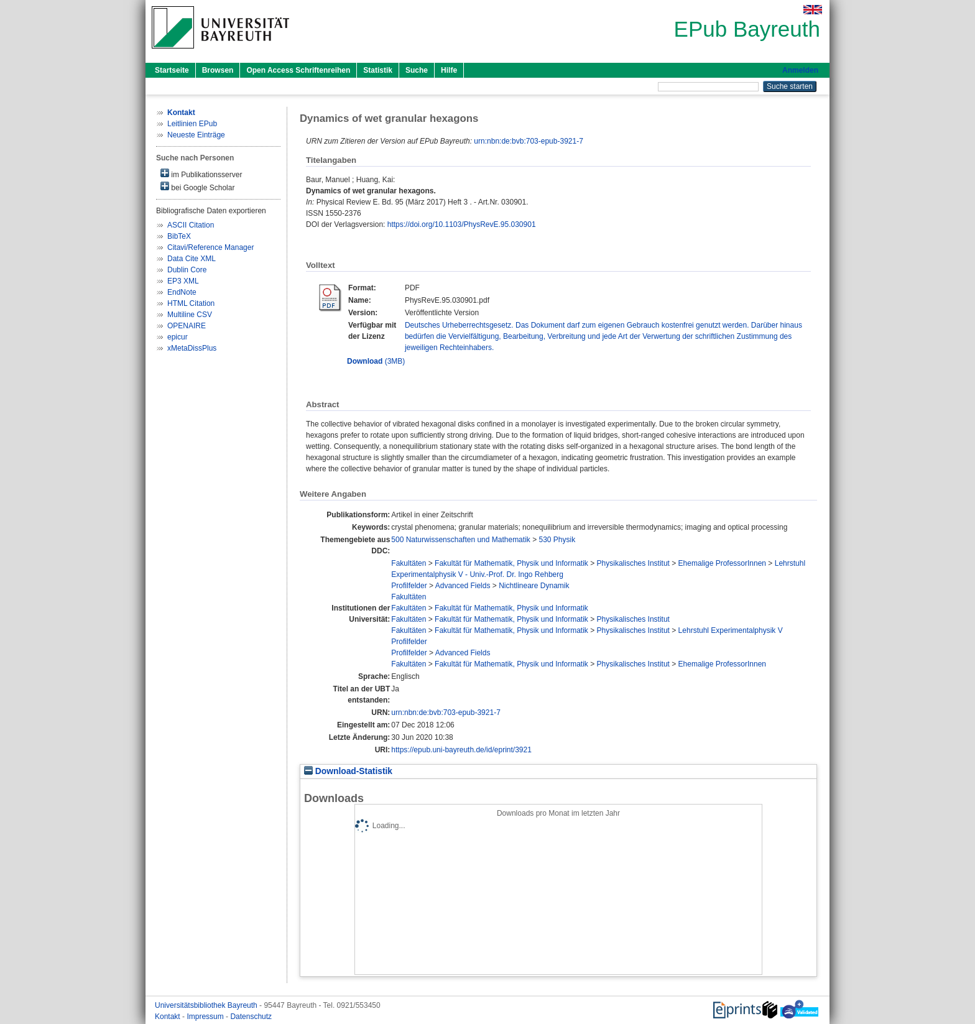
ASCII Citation (190, 225)
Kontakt (168, 1016)
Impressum (206, 1016)
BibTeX (179, 236)
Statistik (377, 70)
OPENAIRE (186, 325)
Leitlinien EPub (192, 123)
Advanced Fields (463, 585)
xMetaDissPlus (191, 348)
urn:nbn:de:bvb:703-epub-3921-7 (528, 141)
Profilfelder (409, 585)
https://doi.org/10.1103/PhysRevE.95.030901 (461, 224)
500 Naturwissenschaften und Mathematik (460, 539)
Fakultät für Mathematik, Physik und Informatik (511, 563)
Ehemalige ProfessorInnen (722, 563)
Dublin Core (186, 269)
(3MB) (376, 361)
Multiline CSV (189, 314)
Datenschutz (251, 1016)
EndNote (181, 292)
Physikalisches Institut (633, 563)
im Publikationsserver (201, 173)
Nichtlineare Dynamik (534, 585)
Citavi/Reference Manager (210, 247)
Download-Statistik (348, 771)
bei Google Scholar (197, 187)
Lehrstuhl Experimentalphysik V (730, 630)
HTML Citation (191, 303)
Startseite (172, 70)
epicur (177, 337)
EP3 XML (183, 281)
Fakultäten (408, 563)
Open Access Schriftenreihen (298, 70)
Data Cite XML (191, 258)
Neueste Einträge (196, 135)
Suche (416, 70)
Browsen (218, 70)
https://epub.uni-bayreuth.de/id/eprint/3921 (461, 749)
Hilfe (449, 70)
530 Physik (556, 539)
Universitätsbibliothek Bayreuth (207, 1005)
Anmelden (800, 70)
